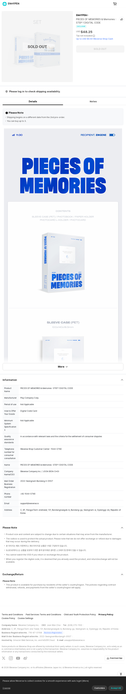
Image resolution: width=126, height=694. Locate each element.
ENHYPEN (81, 15)
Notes (93, 101)
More (63, 366)
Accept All (116, 688)
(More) (85, 681)
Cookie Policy (8, 618)
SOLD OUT (100, 49)
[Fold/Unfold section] (63, 380)
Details (33, 101)
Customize (99, 688)
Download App (114, 658)
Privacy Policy (105, 614)
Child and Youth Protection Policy (80, 614)
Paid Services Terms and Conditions (43, 614)
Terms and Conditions (12, 614)
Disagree (6, 688)
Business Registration (53, 633)
